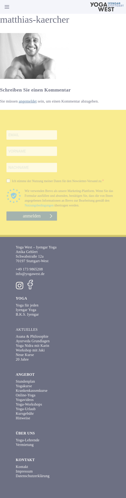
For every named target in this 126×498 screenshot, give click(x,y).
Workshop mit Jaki (30, 350)
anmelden (32, 217)
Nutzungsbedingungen (39, 207)
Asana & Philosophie (32, 336)
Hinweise (23, 418)
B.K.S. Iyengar (27, 314)
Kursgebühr (25, 413)
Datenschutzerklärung (33, 476)
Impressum (24, 471)
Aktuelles (27, 329)
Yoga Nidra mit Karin (32, 346)
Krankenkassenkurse (32, 390)
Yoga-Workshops (29, 404)
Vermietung (25, 445)
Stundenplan (25, 381)
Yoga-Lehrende (28, 440)
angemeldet (28, 101)
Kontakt (22, 467)
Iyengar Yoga (26, 310)
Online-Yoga (25, 395)
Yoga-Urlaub (26, 409)
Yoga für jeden (27, 305)
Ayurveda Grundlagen (33, 341)
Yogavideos (25, 400)
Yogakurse (24, 386)
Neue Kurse (25, 355)
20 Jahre (22, 359)
